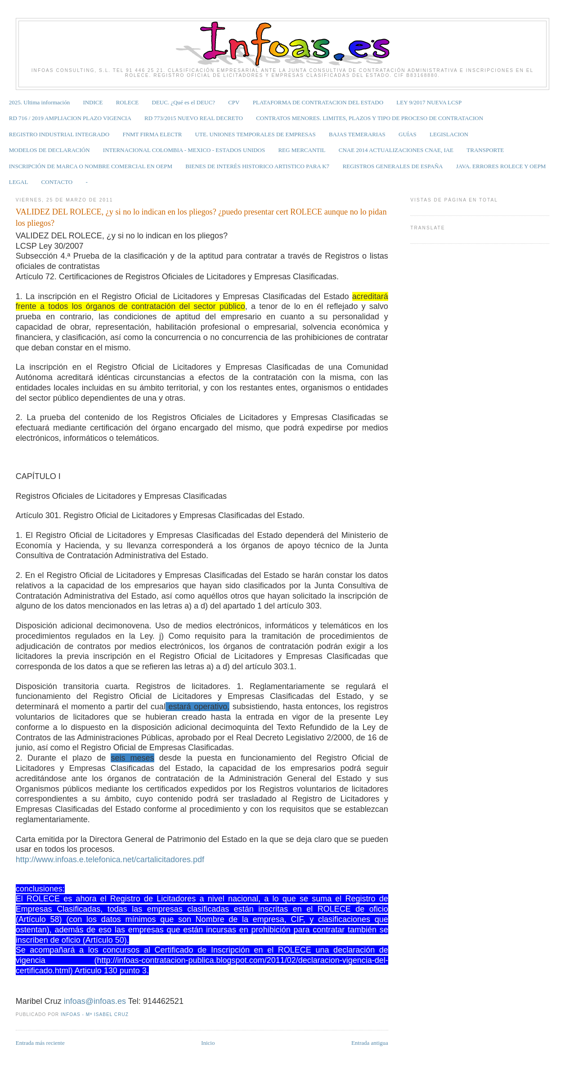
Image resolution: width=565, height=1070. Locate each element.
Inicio (208, 1042)
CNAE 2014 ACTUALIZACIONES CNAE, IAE (396, 150)
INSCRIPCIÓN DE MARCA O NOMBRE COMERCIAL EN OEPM (90, 166)
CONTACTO (57, 182)
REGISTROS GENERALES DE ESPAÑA (392, 166)
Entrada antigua (369, 1042)
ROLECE (127, 102)
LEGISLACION (449, 134)
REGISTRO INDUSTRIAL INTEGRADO (59, 134)
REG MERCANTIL (301, 150)
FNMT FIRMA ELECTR (152, 134)
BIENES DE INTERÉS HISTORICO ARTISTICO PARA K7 (257, 166)
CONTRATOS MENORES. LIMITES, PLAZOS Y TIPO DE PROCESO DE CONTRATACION (369, 118)
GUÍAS (408, 134)
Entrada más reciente (40, 1042)
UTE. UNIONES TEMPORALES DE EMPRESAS (255, 134)
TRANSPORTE (485, 150)
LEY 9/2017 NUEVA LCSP (429, 102)
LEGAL (18, 182)
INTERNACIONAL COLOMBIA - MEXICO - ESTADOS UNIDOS (184, 150)
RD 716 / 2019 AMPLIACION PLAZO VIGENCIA (70, 118)
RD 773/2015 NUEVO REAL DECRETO (193, 118)
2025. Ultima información (39, 102)
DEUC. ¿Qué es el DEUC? (183, 102)
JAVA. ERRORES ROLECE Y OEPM (501, 166)
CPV (233, 102)
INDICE (93, 102)
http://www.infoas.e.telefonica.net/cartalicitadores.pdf (110, 859)
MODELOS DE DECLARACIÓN (49, 150)
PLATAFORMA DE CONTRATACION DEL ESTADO (318, 102)
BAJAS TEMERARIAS (357, 134)
